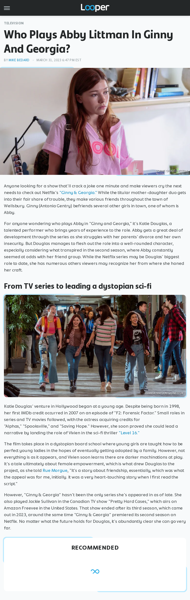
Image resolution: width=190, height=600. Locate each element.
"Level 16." (129, 433)
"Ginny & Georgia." (78, 192)
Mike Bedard (19, 60)
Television (14, 23)
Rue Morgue (55, 470)
